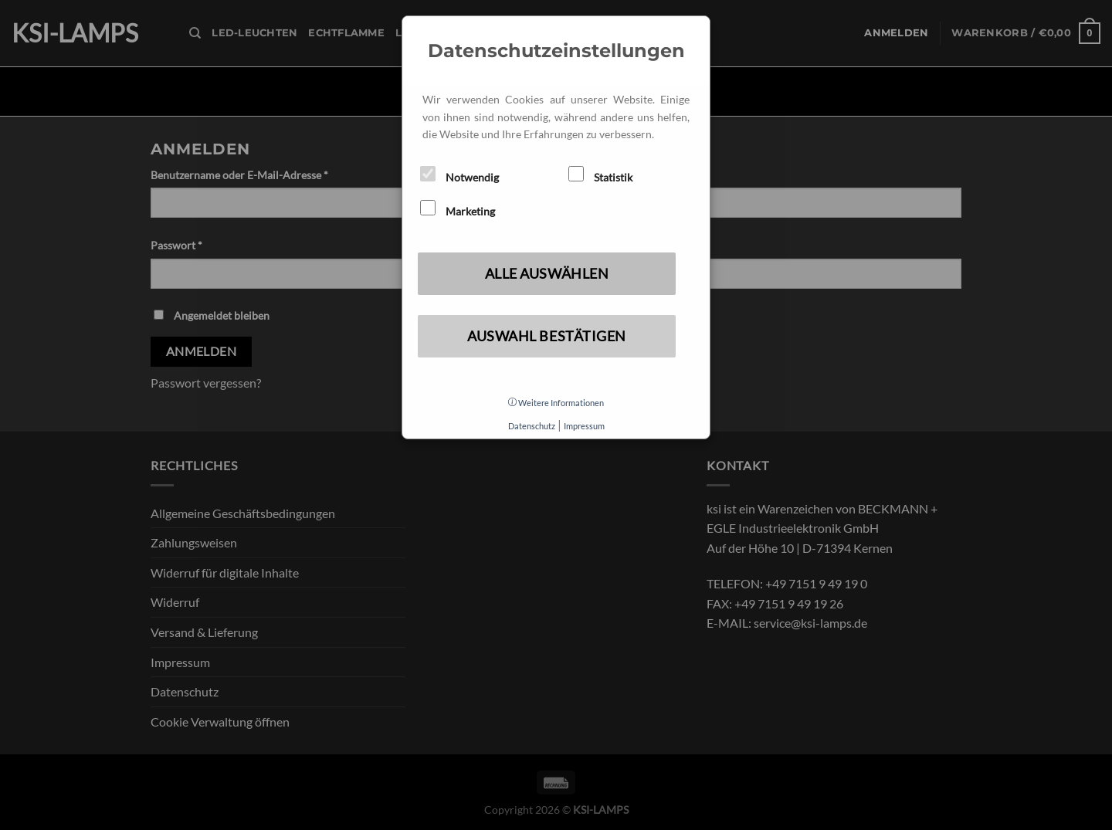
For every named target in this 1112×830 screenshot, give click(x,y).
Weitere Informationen (556, 403)
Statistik (600, 175)
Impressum (584, 426)
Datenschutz (531, 426)
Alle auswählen (547, 273)
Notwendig (459, 175)
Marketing (457, 209)
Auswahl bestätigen (546, 335)
